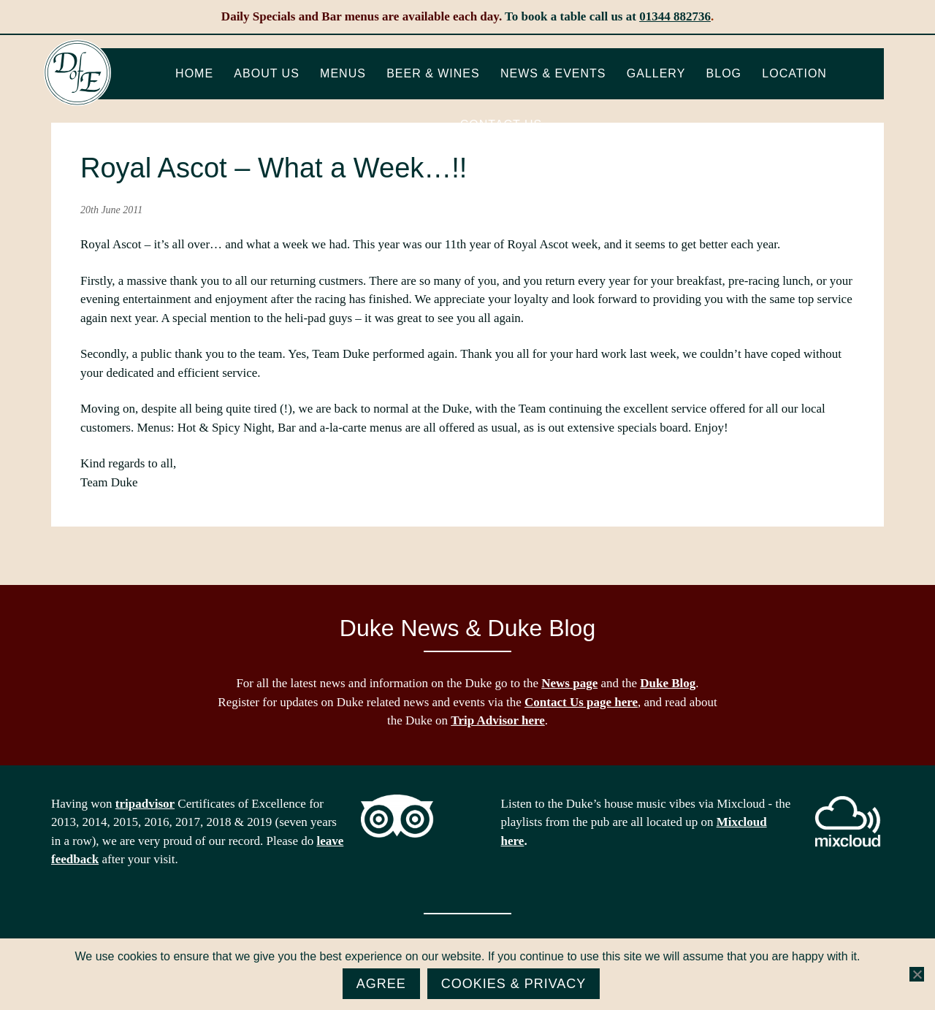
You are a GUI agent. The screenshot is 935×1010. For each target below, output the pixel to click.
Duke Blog (667, 683)
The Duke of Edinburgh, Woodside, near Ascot (77, 73)
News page (569, 683)
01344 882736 (675, 16)
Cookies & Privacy (514, 983)
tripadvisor (145, 804)
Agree (381, 983)
